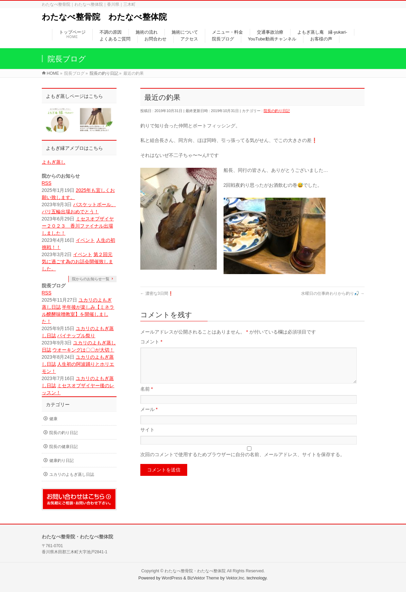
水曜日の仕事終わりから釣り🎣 (332, 293)
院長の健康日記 (63, 446)
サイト (147, 438)
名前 (146, 397)
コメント (151, 341)
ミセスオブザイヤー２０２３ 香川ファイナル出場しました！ (78, 226)
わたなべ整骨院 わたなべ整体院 (104, 16)
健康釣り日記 (61, 460)
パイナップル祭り (76, 335)
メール (149, 417)
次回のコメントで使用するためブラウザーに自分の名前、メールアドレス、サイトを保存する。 (242, 462)
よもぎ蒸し (54, 162)
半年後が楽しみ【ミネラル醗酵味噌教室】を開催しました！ (78, 314)
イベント (85, 240)
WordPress (172, 578)
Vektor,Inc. (236, 578)
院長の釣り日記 (277, 111)
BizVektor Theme (203, 578)
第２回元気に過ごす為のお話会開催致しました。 (77, 261)
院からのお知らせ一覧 (90, 279)
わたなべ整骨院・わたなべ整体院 (195, 571)
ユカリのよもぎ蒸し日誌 (71, 474)
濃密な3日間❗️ (156, 293)
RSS (47, 183)
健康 (53, 418)
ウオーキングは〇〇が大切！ (83, 350)
